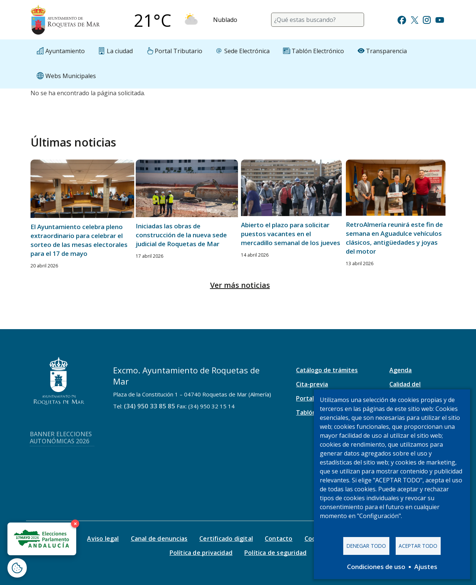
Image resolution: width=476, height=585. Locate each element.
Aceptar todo (418, 545)
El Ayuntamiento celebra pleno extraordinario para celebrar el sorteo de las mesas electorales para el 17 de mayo (79, 240)
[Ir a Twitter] (414, 19)
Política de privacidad (201, 553)
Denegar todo (366, 545)
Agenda (400, 370)
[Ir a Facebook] (402, 19)
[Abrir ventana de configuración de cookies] (17, 568)
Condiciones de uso (376, 566)
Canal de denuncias (159, 538)
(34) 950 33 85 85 (149, 406)
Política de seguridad (275, 553)
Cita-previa (312, 384)
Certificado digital (226, 538)
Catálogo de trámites (327, 370)
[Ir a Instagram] (426, 19)
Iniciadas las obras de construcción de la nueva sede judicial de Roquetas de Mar (181, 235)
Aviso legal (103, 538)
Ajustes (425, 566)
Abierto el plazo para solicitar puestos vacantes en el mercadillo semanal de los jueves (290, 234)
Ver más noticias (240, 285)
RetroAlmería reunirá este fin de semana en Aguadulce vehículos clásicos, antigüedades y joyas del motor (394, 237)
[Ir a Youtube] (439, 19)
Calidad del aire (405, 388)
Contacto (279, 538)
